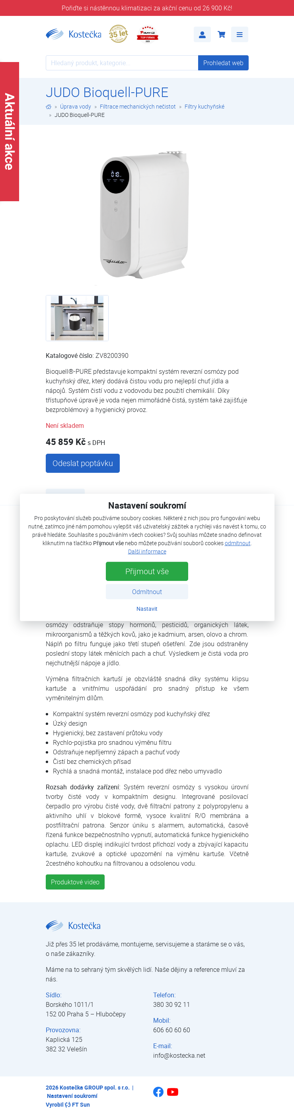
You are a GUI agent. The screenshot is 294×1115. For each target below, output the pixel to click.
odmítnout (238, 543)
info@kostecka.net (179, 1055)
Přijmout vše (147, 571)
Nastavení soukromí (72, 1095)
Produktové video (75, 882)
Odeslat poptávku (83, 463)
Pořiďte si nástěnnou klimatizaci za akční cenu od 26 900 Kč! (147, 8)
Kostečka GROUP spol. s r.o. (95, 1087)
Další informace (147, 551)
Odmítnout (147, 591)
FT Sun (77, 1104)
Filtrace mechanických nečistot (138, 106)
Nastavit (147, 608)
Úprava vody (75, 106)
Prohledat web (223, 62)
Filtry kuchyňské (204, 106)
